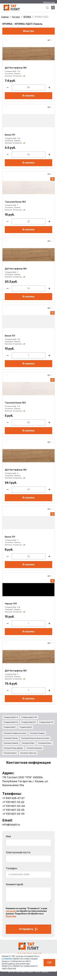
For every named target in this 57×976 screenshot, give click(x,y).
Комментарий (14, 884)
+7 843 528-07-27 (13, 798)
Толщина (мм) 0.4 (10, 717)
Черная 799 (11, 604)
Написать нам (49, 2)
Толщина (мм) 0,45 (29, 717)
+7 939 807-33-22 (13, 802)
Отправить (28, 929)
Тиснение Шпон (10, 753)
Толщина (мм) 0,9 (28, 722)
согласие (11, 911)
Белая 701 (10, 135)
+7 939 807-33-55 (13, 810)
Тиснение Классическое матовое (35, 738)
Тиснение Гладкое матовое (14, 733)
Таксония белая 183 (15, 202)
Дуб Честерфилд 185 (16, 68)
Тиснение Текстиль (28, 753)
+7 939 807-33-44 (13, 806)
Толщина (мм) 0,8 (10, 722)
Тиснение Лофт (28, 743)
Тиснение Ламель (10, 743)
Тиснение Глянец (10, 738)
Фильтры (28, 31)
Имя (8, 836)
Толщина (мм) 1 (9, 727)
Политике (11, 916)
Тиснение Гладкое (37, 733)
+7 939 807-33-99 (13, 813)
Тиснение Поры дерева (13, 748)
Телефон (11, 868)
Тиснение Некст (45, 743)
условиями (7, 959)
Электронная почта (18, 852)
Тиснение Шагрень (34, 748)
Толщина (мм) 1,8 (46, 722)
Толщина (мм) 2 (25, 727)
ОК (49, 962)
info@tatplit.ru (11, 824)
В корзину (28, 95)
